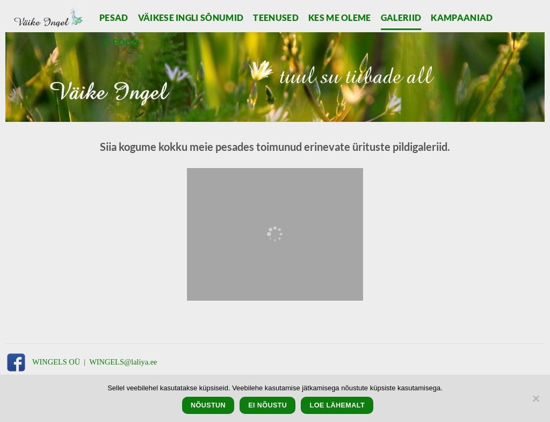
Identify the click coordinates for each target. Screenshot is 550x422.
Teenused (276, 17)
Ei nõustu (267, 405)
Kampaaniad (462, 17)
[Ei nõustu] (535, 401)
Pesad (113, 17)
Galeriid (401, 17)
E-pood (121, 42)
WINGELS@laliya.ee (123, 362)
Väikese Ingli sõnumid (191, 17)
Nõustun (208, 405)
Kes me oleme (339, 17)
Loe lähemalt (337, 405)
